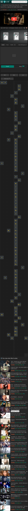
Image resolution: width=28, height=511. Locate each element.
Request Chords (15, 411)
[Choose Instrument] (15, 45)
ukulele (11, 44)
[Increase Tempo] (7, 28)
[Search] (26, 2)
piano (7, 44)
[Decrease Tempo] (2, 28)
